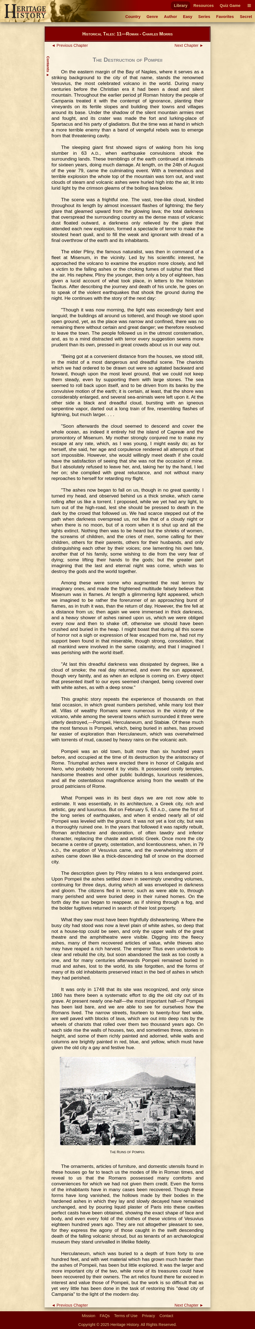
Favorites (225, 16)
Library (181, 5)
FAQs (105, 1315)
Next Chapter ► (189, 45)
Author (170, 16)
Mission (88, 1315)
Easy (187, 16)
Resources (203, 5)
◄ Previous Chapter (69, 45)
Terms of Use (126, 1315)
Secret (246, 16)
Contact (166, 1315)
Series (204, 16)
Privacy (148, 1315)
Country (132, 16)
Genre (152, 16)
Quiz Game (230, 5)
